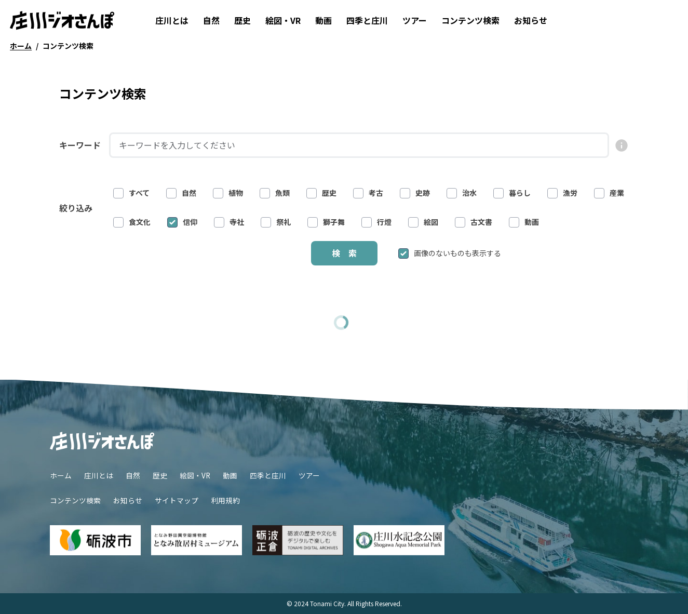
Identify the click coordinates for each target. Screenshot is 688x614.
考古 (368, 193)
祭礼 (276, 222)
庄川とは (171, 20)
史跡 (415, 193)
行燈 (376, 222)
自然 (211, 20)
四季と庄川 (367, 20)
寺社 (229, 222)
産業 (609, 193)
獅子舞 (326, 222)
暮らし (512, 193)
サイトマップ (176, 500)
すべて (131, 193)
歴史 (242, 20)
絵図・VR (283, 20)
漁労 (562, 193)
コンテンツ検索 (470, 20)
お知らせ (530, 20)
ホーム (61, 475)
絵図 (423, 222)
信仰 (182, 222)
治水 (462, 193)
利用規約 (225, 500)
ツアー (414, 20)
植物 (228, 193)
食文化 (132, 222)
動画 (323, 20)
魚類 (275, 193)
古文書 (473, 222)
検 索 (344, 253)
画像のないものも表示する (449, 253)
